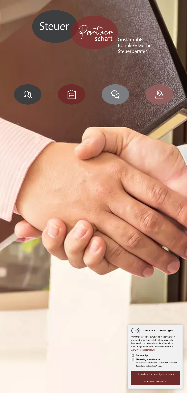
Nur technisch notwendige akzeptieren (155, 374)
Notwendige (139, 355)
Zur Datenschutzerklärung (143, 350)
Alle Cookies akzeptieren (155, 381)
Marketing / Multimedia (145, 359)
